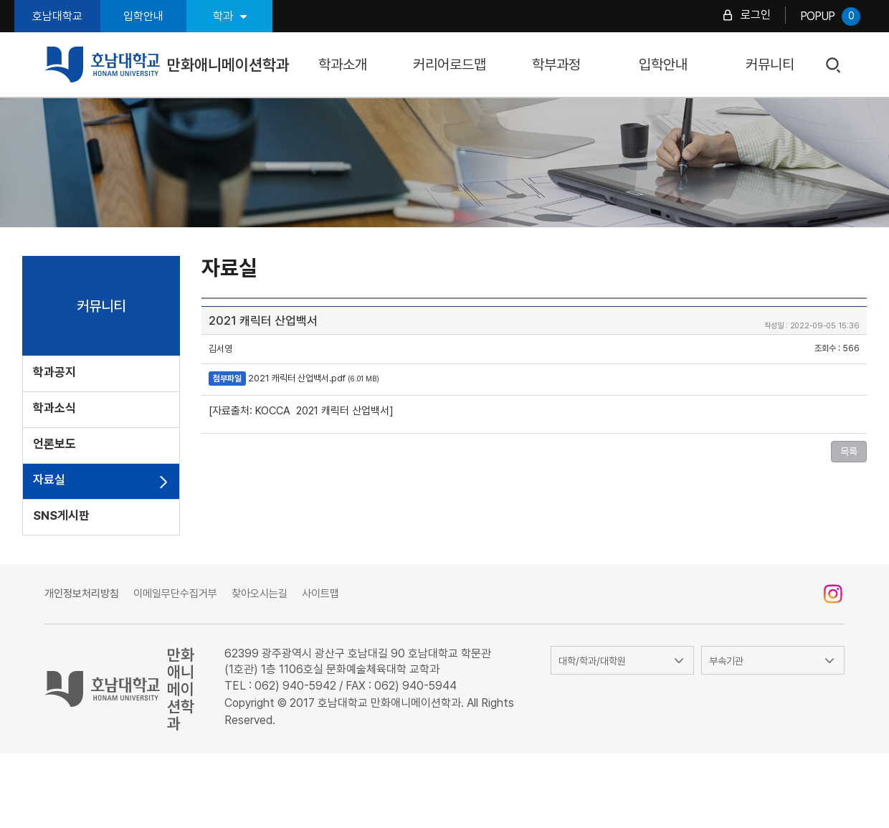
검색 (834, 65)
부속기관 (726, 661)
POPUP (830, 16)
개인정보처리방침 (81, 593)
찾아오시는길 (259, 593)
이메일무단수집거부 (175, 593)
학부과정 (556, 64)
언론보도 (54, 444)
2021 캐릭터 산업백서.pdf (297, 378)
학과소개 (342, 64)
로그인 (756, 15)
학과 (230, 16)
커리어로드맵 (449, 64)
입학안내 (143, 16)
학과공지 (54, 372)
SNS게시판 (61, 515)
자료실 (49, 479)
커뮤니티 (770, 64)
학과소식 (54, 408)
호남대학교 (57, 16)
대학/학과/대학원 (592, 661)
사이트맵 (320, 593)
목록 (848, 451)
